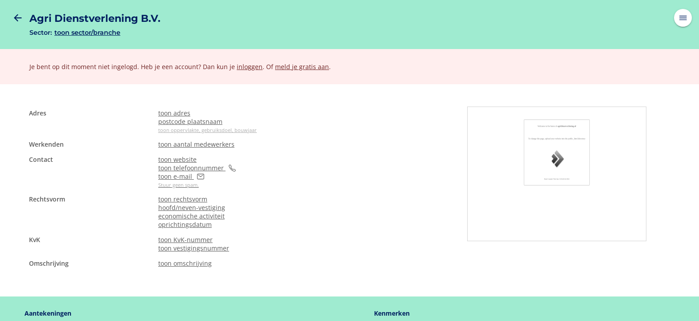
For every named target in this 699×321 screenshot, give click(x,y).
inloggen (250, 66)
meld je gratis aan (302, 66)
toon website (177, 159)
